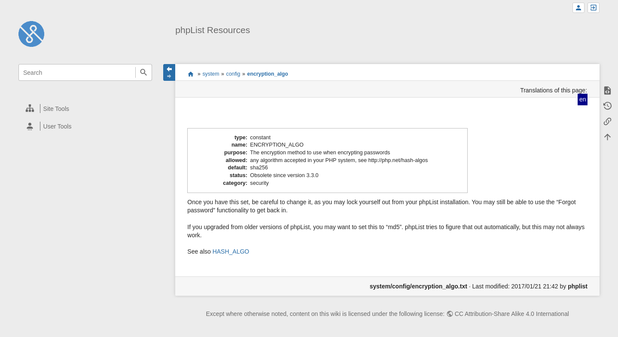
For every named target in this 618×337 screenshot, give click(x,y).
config (233, 74)
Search (143, 72)
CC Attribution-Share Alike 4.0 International (512, 313)
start (190, 74)
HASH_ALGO (231, 251)
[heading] (85, 108)
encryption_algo (267, 74)
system (210, 74)
